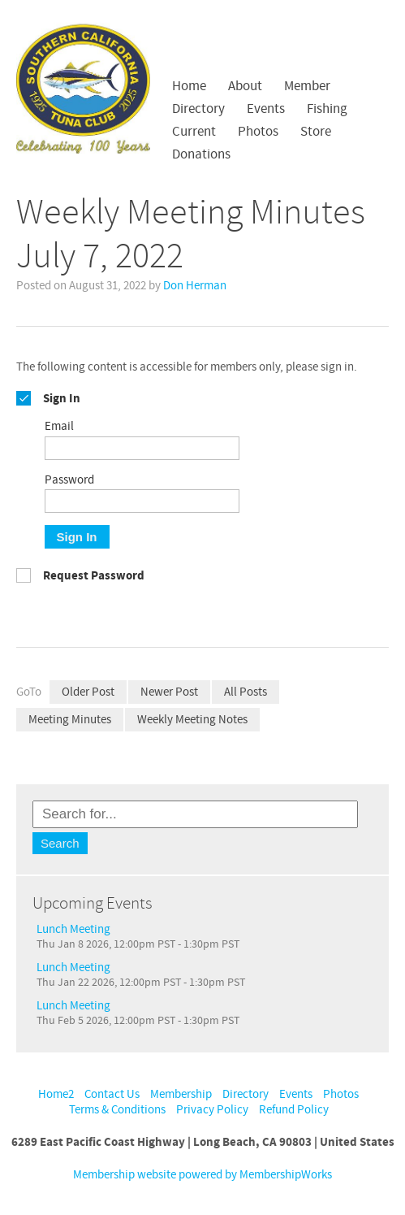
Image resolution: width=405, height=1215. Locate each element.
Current (194, 132)
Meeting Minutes (69, 719)
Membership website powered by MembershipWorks (202, 1174)
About (245, 86)
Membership (181, 1094)
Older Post (88, 692)
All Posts (245, 692)
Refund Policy (294, 1109)
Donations (201, 154)
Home (189, 86)
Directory (198, 109)
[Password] (142, 501)
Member (307, 86)
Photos (258, 132)
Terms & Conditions (117, 1109)
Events (266, 109)
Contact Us (112, 1094)
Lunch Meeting (73, 929)
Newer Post (169, 692)
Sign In (77, 537)
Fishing (327, 109)
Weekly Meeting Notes (192, 719)
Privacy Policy (212, 1109)
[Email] (142, 448)
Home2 (56, 1094)
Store (315, 132)
